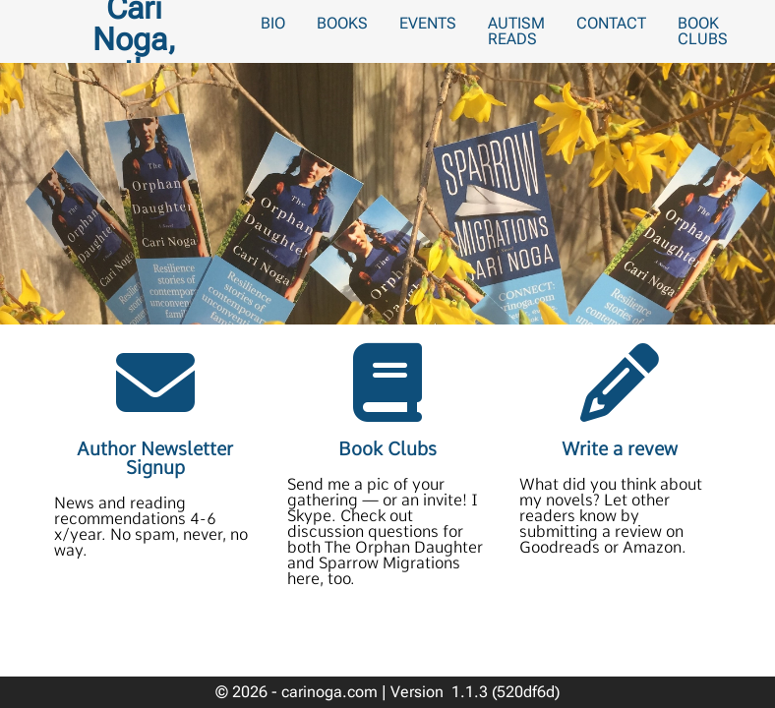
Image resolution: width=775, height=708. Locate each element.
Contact (611, 23)
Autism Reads (516, 31)
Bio (273, 23)
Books (342, 23)
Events (427, 23)
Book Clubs (703, 31)
